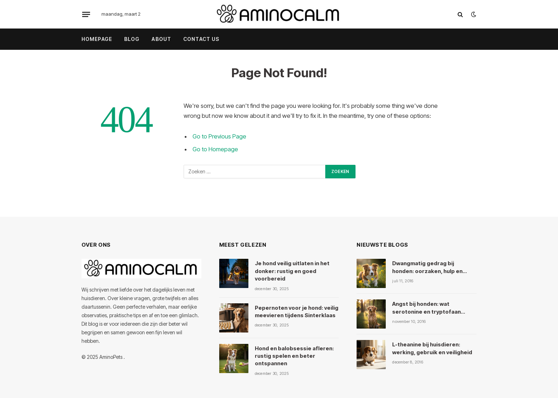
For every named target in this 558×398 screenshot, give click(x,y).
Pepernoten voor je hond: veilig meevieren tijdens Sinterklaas (296, 311)
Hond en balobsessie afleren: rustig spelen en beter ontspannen (294, 356)
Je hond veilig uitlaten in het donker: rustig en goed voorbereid (292, 271)
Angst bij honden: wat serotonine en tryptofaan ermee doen (426, 307)
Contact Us (201, 39)
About (161, 39)
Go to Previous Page (219, 136)
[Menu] (86, 14)
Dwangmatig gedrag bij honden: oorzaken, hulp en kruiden (427, 267)
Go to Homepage (215, 149)
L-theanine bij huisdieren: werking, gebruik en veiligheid (432, 348)
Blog (132, 39)
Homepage (96, 39)
